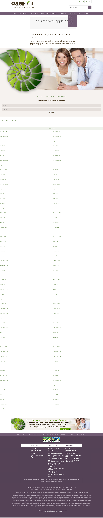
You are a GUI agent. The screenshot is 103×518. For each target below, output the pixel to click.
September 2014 (57, 356)
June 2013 (2, 395)
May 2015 (55, 337)
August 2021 (56, 189)
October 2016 (56, 309)
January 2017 (56, 304)
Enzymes (50, 460)
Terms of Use (58, 512)
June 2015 (2, 337)
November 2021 (4, 184)
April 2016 (2, 323)
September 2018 (4, 266)
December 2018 (57, 256)
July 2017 (2, 294)
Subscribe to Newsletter (72, 452)
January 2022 (3, 179)
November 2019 (57, 232)
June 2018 (55, 270)
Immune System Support (55, 457)
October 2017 (56, 285)
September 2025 (57, 141)
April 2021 (55, 199)
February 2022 (56, 175)
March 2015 (56, 342)
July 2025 (2, 146)
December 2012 (4, 409)
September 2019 (57, 237)
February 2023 (3, 170)
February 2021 (56, 203)
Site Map (43, 512)
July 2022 (55, 170)
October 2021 (56, 184)
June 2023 (55, 165)
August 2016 (56, 313)
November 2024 (57, 160)
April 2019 (2, 251)
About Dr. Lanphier (70, 449)
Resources (72, 13)
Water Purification (53, 472)
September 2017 (4, 289)
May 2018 (2, 275)
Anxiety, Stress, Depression (56, 464)
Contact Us (87, 13)
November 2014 (57, 352)
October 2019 (3, 237)
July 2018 (2, 270)
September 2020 (57, 213)
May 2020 (55, 218)
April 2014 (2, 371)
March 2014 (56, 371)
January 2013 (56, 404)
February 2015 (3, 347)
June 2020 (2, 218)
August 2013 (3, 390)
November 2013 (57, 380)
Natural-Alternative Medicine (56, 475)
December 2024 (4, 160)
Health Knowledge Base (72, 460)
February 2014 (3, 376)
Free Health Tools (71, 18)
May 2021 (2, 199)
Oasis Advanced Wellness (10, 121)
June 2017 (55, 294)
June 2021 (55, 194)
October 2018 (56, 261)
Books (49, 476)
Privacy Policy (50, 512)
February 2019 (56, 251)
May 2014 (55, 366)
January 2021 (3, 208)
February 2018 (56, 280)
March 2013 (56, 399)
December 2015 (4, 328)
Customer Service (35, 451)
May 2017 (2, 299)
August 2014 (3, 361)
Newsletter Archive (70, 451)
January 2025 (56, 156)
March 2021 (3, 203)
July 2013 (55, 390)
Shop (79, 13)
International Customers (37, 455)
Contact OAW (34, 449)
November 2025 (57, 136)
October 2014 (3, 356)
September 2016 (4, 313)
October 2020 (3, 213)
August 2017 (56, 289)
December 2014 (4, 352)
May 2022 (2, 175)
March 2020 (56, 222)
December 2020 (57, 208)
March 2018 (3, 280)
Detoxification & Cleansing (55, 452)
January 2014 (56, 376)
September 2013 (57, 385)
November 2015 (57, 328)
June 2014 (2, 366)
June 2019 (2, 246)
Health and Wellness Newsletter (49, 13)
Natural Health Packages (55, 454)
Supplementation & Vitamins (56, 455)
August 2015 (3, 333)
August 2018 (56, 266)
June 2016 (55, 318)
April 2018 (55, 275)
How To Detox (34, 13)
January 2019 (3, 256)
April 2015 (2, 342)
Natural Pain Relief (53, 465)
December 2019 (4, 232)
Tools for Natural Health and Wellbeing (56, 469)
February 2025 (3, 156)
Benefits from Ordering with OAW (73, 456)
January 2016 (56, 323)
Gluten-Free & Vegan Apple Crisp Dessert (50, 35)
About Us (63, 13)
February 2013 (3, 404)
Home (14, 13)
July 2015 (55, 333)
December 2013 (4, 380)
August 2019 (3, 242)
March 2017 (3, 304)
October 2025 (3, 141)
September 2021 (4, 189)
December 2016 (4, 309)
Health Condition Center (71, 23)
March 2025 (56, 151)
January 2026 (56, 132)
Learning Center (23, 13)
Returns (32, 454)
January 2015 (56, 347)
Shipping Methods (35, 457)
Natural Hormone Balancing (56, 462)
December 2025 (4, 136)
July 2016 (2, 318)
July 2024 (2, 165)
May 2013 (55, 395)
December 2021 (57, 179)
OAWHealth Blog (70, 454)
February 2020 (3, 227)
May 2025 (2, 151)
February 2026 (3, 132)
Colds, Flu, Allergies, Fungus (56, 459)
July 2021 (2, 194)
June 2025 (55, 146)
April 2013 (2, 399)
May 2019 (55, 246)
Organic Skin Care (53, 467)
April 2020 (2, 222)
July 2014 (55, 361)
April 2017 (55, 299)
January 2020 (56, 227)
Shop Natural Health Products (53, 450)
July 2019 (55, 242)
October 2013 (3, 385)
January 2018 (3, 285)
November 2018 (4, 261)
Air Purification (52, 473)
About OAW (33, 452)
